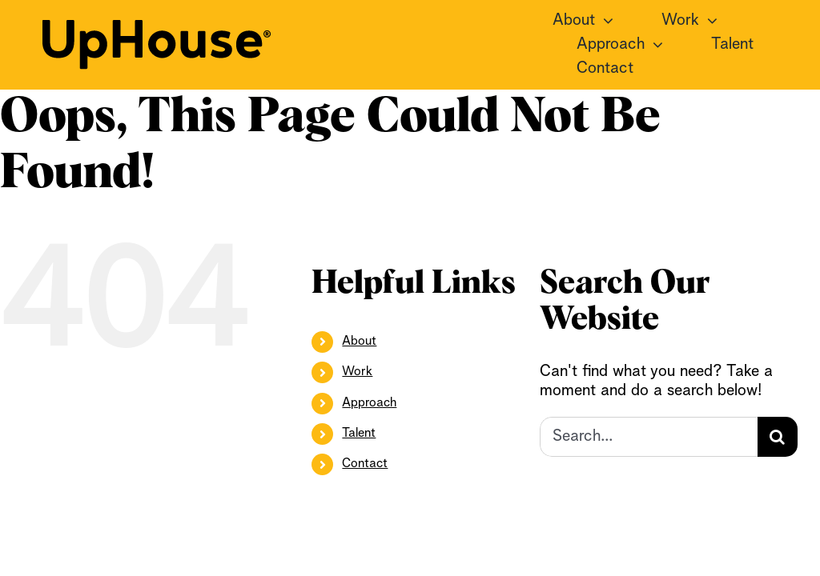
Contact (365, 464)
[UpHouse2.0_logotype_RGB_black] (156, 28)
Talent (359, 433)
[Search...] (648, 437)
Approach (369, 403)
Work (357, 372)
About (359, 341)
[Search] (778, 437)
